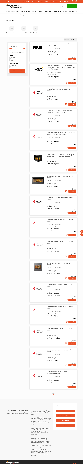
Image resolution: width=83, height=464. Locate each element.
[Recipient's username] (42, 6)
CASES (33, 1)
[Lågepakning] (10, 66)
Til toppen (75, 463)
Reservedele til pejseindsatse (23, 15)
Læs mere (72, 59)
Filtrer (13, 70)
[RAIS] (10, 60)
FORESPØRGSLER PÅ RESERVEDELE (65, 416)
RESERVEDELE (11, 15)
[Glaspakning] (10, 65)
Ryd (21, 70)
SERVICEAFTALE (65, 420)
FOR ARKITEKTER (26, 1)
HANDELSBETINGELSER (64, 1)
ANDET (65, 425)
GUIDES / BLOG (54, 1)
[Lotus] (10, 59)
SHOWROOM (40, 1)
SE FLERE (53, 393)
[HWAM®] (10, 57)
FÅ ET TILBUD (65, 411)
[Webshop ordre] (70, 39)
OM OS (46, 1)
